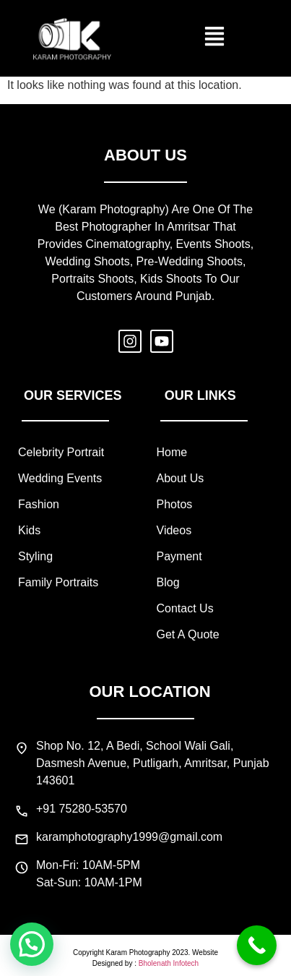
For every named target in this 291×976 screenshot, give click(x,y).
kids (29, 530)
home (172, 452)
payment (179, 556)
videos (174, 530)
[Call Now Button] (257, 945)
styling (35, 556)
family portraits (58, 582)
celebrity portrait (61, 452)
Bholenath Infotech (169, 963)
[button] (214, 38)
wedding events (60, 478)
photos (175, 504)
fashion (38, 504)
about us (180, 478)
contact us (185, 608)
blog (168, 582)
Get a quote (188, 634)
